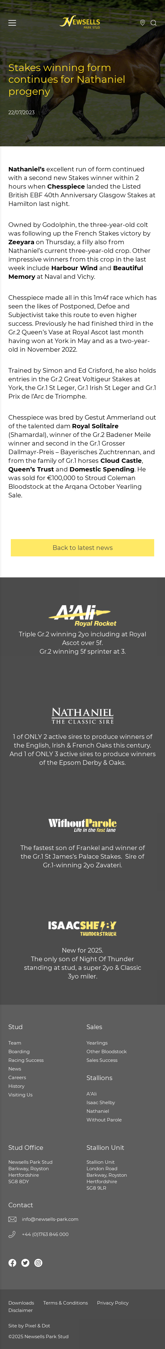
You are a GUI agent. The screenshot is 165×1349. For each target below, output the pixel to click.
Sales (94, 1027)
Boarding (19, 1051)
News (14, 1069)
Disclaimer (20, 1310)
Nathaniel (98, 1111)
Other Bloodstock (107, 1051)
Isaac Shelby (101, 1102)
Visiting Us (142, 23)
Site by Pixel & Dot (29, 1326)
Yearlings (97, 1043)
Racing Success (26, 1060)
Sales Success (102, 1060)
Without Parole (104, 1120)
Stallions (99, 1078)
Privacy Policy (113, 1303)
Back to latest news (83, 547)
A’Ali (92, 1094)
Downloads (21, 1303)
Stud (15, 1027)
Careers (17, 1077)
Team (14, 1043)
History (16, 1086)
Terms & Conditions (65, 1303)
